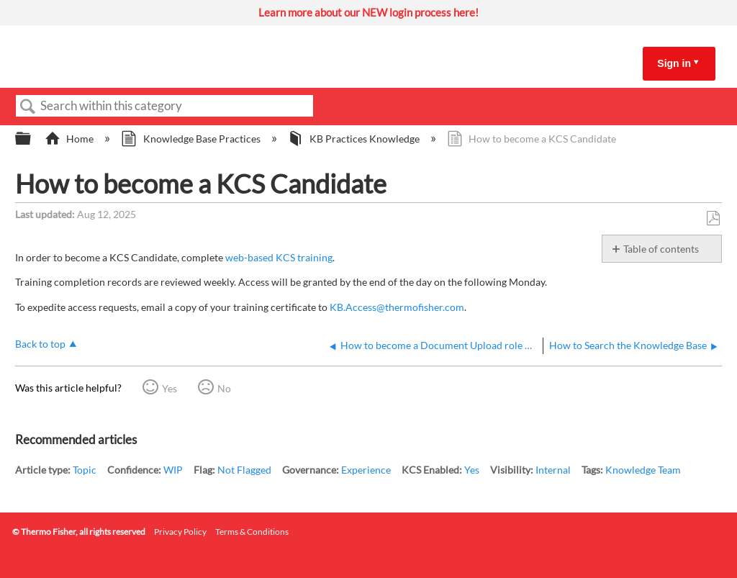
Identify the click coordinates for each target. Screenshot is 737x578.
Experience (366, 470)
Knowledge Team (643, 470)
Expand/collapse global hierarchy (32, 139)
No (224, 388)
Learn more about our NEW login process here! (368, 12)
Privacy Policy (180, 531)
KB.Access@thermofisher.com (397, 307)
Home (70, 138)
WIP (173, 470)
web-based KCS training (279, 257)
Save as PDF (713, 218)
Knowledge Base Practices (191, 138)
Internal (553, 470)
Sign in (674, 63)
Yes (169, 388)
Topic (84, 470)
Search (28, 107)
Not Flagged (244, 470)
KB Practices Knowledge (355, 138)
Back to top (40, 344)
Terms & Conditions (252, 531)
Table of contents (661, 249)
